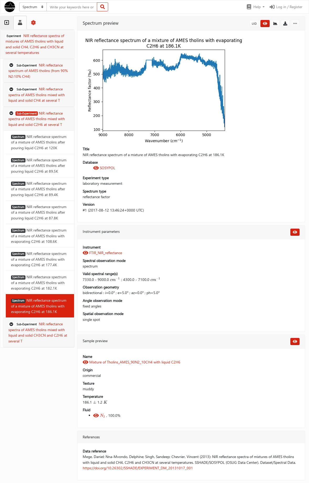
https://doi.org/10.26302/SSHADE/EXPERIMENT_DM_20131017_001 (138, 467)
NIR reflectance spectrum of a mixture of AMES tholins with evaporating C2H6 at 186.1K (38, 306)
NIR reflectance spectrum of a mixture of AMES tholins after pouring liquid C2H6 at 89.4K (38, 189)
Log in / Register (285, 6)
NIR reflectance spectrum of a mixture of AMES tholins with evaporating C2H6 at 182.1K (38, 282)
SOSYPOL (104, 167)
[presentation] (115, 279)
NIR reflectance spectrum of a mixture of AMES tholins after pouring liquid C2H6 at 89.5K (38, 165)
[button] (255, 6)
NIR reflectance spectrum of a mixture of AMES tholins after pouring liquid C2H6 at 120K (38, 142)
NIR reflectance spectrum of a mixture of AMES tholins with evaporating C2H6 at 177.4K (38, 259)
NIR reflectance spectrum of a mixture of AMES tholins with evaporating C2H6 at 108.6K (38, 236)
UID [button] (254, 23)
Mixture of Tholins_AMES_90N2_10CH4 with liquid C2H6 (131, 361)
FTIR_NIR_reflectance (102, 252)
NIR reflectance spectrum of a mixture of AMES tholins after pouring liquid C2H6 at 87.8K (38, 212)
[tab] (6, 22)
